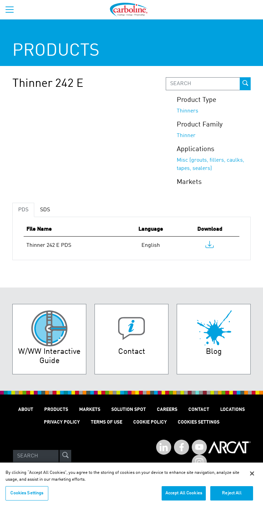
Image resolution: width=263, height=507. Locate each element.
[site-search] (65, 456)
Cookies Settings (26, 496)
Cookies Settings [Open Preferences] (199, 422)
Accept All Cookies (183, 496)
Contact (198, 409)
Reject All (231, 496)
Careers (167, 409)
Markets (89, 409)
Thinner (186, 135)
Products (56, 409)
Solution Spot (128, 409)
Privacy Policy (62, 422)
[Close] (252, 476)
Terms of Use (106, 422)
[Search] (35, 456)
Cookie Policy (150, 422)
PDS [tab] (23, 210)
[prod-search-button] (245, 83)
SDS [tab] (45, 210)
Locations (232, 409)
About (25, 409)
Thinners (187, 111)
